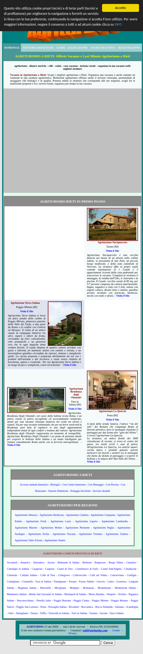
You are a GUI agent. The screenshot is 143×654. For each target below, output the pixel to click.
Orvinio (122, 594)
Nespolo (111, 594)
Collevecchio (80, 575)
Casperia (49, 568)
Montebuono (104, 587)
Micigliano (60, 587)
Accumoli (12, 562)
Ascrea (51, 562)
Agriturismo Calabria (77, 514)
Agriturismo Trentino (90, 533)
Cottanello (27, 581)
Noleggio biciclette (80, 490)
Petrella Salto (43, 600)
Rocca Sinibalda (104, 606)
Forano (72, 581)
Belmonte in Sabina (68, 562)
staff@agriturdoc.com (95, 630)
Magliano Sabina (27, 587)
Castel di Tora (64, 568)
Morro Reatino (96, 594)
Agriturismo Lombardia (115, 521)
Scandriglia (132, 606)
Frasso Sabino (86, 581)
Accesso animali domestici (34, 484)
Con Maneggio (96, 484)
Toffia (43, 613)
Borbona (86, 562)
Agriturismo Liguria (86, 521)
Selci (11, 613)
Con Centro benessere (74, 484)
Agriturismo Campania (103, 514)
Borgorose (100, 562)
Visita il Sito (112, 250)
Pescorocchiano (25, 600)
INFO (118, 24)
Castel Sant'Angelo (111, 568)
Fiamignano (60, 581)
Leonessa (121, 581)
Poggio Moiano (119, 600)
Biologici (55, 484)
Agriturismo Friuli (36, 521)
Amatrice (25, 562)
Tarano (34, 613)
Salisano (119, 606)
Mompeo (74, 587)
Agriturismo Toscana (64, 533)
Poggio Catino (81, 600)
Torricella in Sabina (58, 613)
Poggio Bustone (62, 600)
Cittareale (12, 575)
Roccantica (87, 606)
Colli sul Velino (98, 575)
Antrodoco (38, 562)
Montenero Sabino (17, 594)
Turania (93, 613)
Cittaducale (130, 568)
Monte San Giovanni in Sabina (45, 594)
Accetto (120, 8)
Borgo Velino (116, 562)
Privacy (72, 633)
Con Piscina (112, 484)
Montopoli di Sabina (75, 594)
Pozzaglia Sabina (57, 606)
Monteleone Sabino (125, 587)
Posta (43, 606)
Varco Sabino (116, 613)
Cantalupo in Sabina (18, 568)
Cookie (116, 630)
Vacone (103, 613)
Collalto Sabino (28, 575)
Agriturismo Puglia (103, 527)
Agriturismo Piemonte (78, 527)
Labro (111, 581)
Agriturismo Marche (26, 527)
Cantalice (131, 562)
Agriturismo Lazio (60, 521)
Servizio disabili (101, 490)
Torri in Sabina (79, 613)
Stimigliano (22, 613)
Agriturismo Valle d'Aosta (28, 540)
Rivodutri (74, 606)
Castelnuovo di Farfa (86, 568)
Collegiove (64, 575)
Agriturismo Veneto (54, 540)
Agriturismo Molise (51, 527)
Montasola (88, 587)
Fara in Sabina (43, 581)
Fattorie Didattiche (58, 490)
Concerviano (117, 575)
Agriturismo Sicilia (38, 533)
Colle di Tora (47, 575)
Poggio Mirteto (100, 600)
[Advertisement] (49, 140)
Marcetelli (45, 587)
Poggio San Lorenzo (27, 606)
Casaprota (37, 568)
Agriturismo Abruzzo (26, 514)
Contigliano (13, 581)
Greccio (100, 581)
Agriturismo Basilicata (52, 514)
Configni (131, 575)
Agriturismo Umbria (117, 533)
